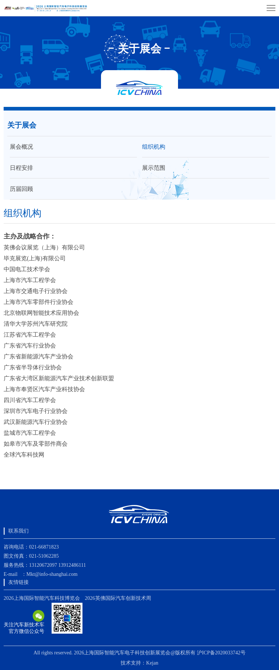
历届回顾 (21, 189)
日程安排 (21, 168)
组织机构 (153, 147)
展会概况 (21, 147)
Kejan (152, 663)
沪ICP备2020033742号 (221, 652)
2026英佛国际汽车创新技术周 (118, 598)
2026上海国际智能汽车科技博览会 (42, 598)
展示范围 (153, 168)
